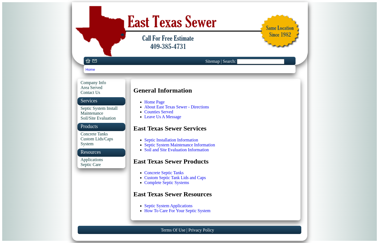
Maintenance (92, 113)
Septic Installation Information (171, 140)
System (87, 143)
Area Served (92, 87)
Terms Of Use (174, 230)
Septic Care (91, 164)
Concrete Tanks (94, 134)
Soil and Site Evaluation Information (176, 149)
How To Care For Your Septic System (177, 210)
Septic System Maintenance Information (179, 145)
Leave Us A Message (162, 116)
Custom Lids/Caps (97, 139)
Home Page (154, 102)
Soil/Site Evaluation (98, 118)
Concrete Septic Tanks (164, 172)
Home (90, 69)
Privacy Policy (201, 230)
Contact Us (90, 92)
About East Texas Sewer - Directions (176, 107)
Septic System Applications (168, 205)
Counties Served (158, 111)
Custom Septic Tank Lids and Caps (175, 177)
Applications (92, 159)
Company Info (93, 82)
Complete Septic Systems (166, 182)
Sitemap (213, 61)
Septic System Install (99, 108)
